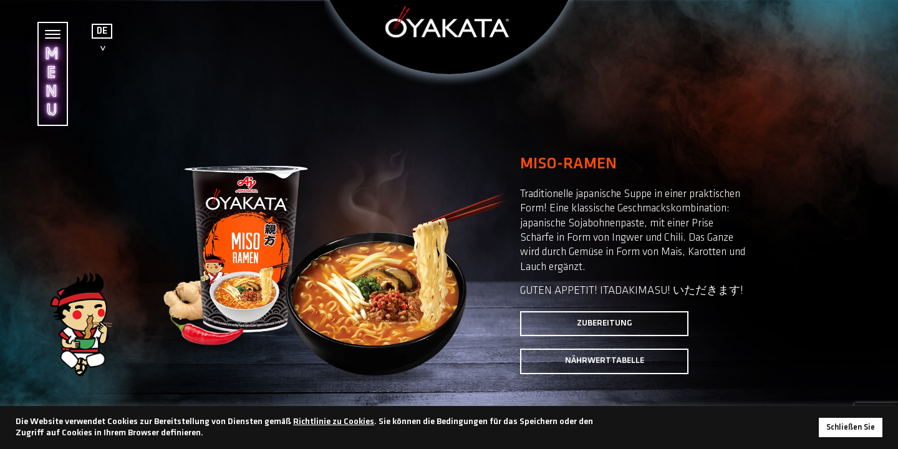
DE (102, 31)
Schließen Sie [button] (850, 427)
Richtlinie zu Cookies (333, 422)
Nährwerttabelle (604, 360)
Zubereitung (604, 323)
